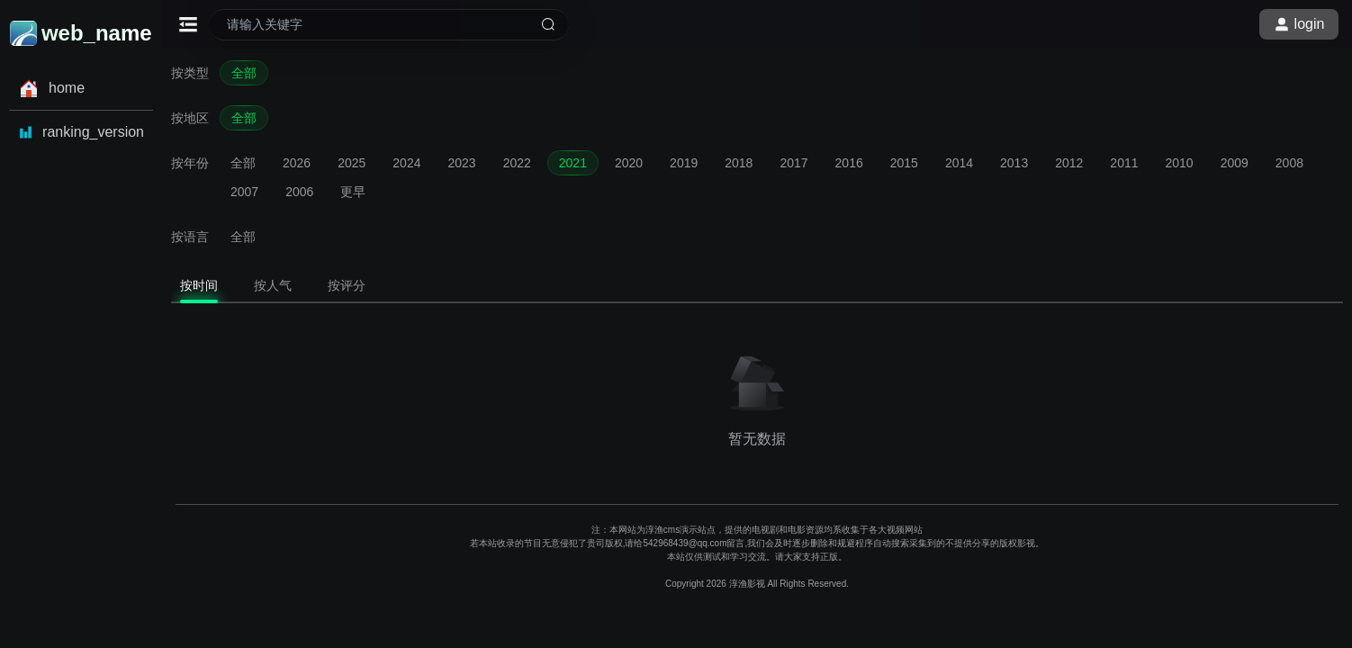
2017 (793, 163)
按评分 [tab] (346, 285)
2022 (517, 163)
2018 (739, 163)
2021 (573, 163)
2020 (629, 163)
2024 (406, 163)
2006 (299, 191)
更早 (352, 191)
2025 (351, 163)
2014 (959, 163)
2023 (461, 163)
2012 (1069, 163)
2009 (1234, 163)
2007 (244, 191)
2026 (297, 163)
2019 (684, 163)
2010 (1180, 163)
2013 (1014, 163)
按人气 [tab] (273, 285)
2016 (849, 163)
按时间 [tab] (199, 285)
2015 (904, 163)
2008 (1289, 163)
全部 (244, 73)
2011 (1124, 163)
